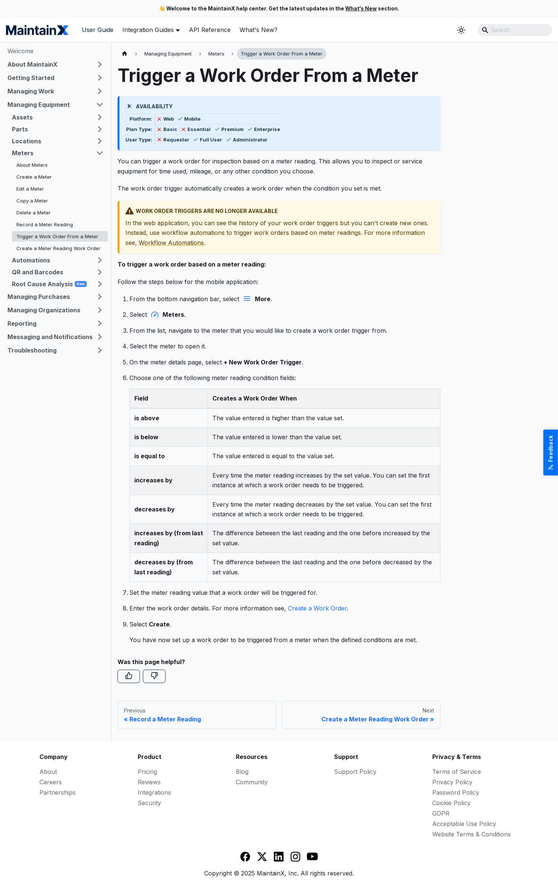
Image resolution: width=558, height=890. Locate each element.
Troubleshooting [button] (32, 350)
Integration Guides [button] (148, 30)
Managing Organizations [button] (43, 310)
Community (252, 782)
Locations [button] (26, 141)
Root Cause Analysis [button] (49, 284)
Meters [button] (22, 153)
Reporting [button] (21, 323)
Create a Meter (34, 177)
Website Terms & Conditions (471, 834)
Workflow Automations (171, 242)
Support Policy (355, 771)
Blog (242, 771)
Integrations (154, 792)
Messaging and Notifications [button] (50, 337)
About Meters (32, 165)
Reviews (149, 782)
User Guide (97, 30)
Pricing (147, 771)
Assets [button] (22, 117)
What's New (361, 9)
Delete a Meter (33, 213)
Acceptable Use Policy (464, 823)
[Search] (515, 30)
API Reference (210, 30)
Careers (50, 782)
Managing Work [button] (30, 91)
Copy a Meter (32, 201)
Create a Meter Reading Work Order (58, 248)
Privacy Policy (452, 782)
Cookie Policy (451, 803)
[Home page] (125, 54)
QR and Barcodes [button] (37, 272)
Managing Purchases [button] (38, 296)
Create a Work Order (317, 608)
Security (149, 803)
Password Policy (455, 792)
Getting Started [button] (30, 78)
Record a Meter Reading (44, 224)
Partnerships (57, 792)
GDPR (440, 813)
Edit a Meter (30, 189)
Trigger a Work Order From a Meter (57, 236)
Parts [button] (20, 129)
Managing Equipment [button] (38, 104)
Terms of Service (456, 771)
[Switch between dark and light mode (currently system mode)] (461, 30)
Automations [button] (31, 260)
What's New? (259, 30)
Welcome (20, 51)
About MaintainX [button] (32, 64)
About (48, 771)
